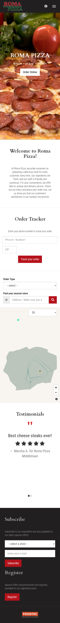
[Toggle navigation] (54, 6)
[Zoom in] (56, 387)
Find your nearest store (15, 293)
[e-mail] (30, 553)
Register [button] (12, 597)
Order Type (9, 279)
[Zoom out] (56, 392)
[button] (46, 6)
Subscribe (13, 563)
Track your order (30, 259)
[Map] (30, 355)
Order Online (30, 72)
